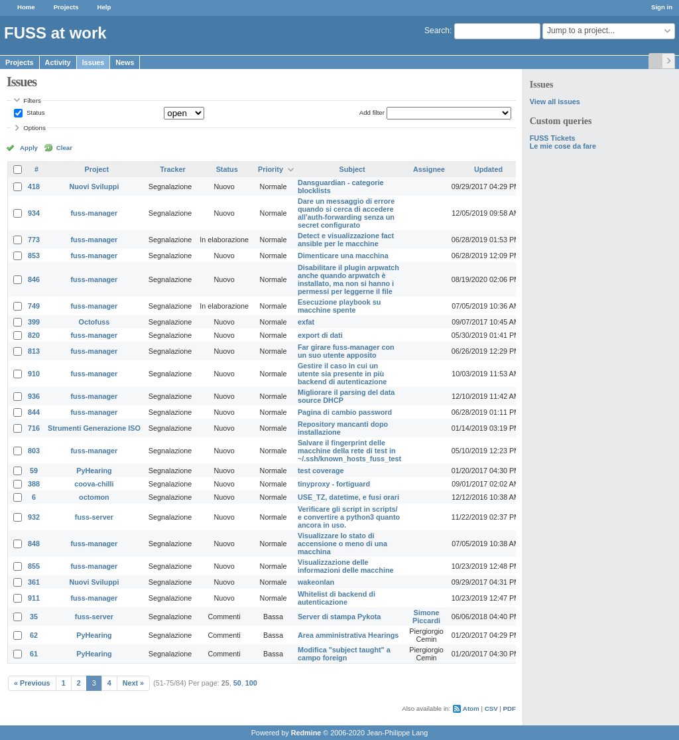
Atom (471, 708)
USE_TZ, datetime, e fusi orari (348, 497)
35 (34, 617)
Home (26, 7)
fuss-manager (94, 213)
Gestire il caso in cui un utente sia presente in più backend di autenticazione (342, 374)
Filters (31, 100)
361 (34, 582)
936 (34, 396)
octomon (94, 497)
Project (97, 169)
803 (34, 451)
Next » (133, 683)
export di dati (320, 335)
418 (34, 186)
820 (34, 335)
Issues (93, 62)
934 (34, 213)
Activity (58, 62)
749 (34, 306)
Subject (352, 169)
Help (104, 7)
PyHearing (93, 471)
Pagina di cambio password (345, 412)
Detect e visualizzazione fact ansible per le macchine (346, 240)
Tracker (172, 169)
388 (34, 484)
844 (34, 412)
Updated (488, 169)
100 (251, 683)
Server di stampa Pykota (339, 617)
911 (34, 598)
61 (34, 654)
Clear (64, 147)
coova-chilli (93, 484)
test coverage (321, 471)
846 (34, 279)
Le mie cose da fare (563, 146)
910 (34, 374)
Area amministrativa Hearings (348, 635)
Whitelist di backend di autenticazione (336, 598)
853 (34, 255)
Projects (66, 7)
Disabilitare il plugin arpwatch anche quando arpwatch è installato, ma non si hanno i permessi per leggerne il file (348, 279)
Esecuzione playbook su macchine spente (339, 306)
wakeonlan (316, 582)
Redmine (306, 733)
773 (34, 240)
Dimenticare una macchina (343, 255)
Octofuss (94, 322)
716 (34, 428)
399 (34, 322)
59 (34, 471)
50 (237, 683)
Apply (29, 147)
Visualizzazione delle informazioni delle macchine (346, 566)
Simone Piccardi (426, 617)
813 (34, 351)
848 (34, 544)
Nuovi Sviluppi (94, 186)
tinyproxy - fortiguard (334, 484)
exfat (306, 322)
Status (34, 112)
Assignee (429, 169)
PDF (509, 708)
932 (34, 517)
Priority (270, 169)
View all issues (555, 102)
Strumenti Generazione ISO (94, 428)
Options (34, 127)
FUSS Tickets (553, 138)
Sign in (661, 7)
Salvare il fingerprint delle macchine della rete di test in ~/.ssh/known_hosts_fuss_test (349, 451)
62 (34, 635)
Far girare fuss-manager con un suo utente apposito (346, 351)
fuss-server (94, 517)
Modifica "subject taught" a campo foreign (344, 654)
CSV (491, 708)
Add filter (372, 112)
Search (437, 30)
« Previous (32, 683)
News (124, 62)
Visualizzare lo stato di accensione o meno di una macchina (342, 543)
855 (34, 566)
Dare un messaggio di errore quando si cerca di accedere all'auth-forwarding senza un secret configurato (346, 213)
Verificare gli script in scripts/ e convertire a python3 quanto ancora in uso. (349, 517)
